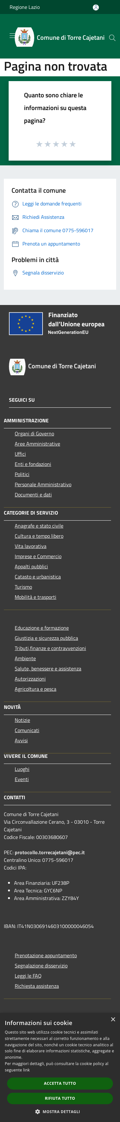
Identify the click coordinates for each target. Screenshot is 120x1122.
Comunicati (27, 730)
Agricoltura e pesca (35, 689)
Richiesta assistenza (37, 986)
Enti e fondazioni (33, 464)
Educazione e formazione (42, 628)
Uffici (20, 454)
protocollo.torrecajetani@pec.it (50, 852)
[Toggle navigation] (13, 35)
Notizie (22, 720)
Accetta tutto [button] (60, 1083)
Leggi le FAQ (28, 976)
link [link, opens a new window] (26, 1070)
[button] (60, 1111)
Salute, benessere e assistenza (48, 668)
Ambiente (25, 658)
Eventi (22, 779)
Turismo (23, 587)
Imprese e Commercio (38, 556)
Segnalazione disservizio (41, 965)
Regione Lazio (25, 7)
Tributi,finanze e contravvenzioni (50, 648)
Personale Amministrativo (43, 484)
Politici (22, 474)
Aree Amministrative (37, 443)
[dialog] (60, 1067)
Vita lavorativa (30, 546)
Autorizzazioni (30, 678)
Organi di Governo (34, 433)
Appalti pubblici (31, 566)
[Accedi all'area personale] (95, 7)
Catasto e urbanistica (38, 576)
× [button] (112, 1019)
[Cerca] (112, 38)
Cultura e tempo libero (39, 536)
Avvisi (21, 740)
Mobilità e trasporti (35, 597)
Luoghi (22, 769)
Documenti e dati (33, 494)
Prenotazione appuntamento (46, 955)
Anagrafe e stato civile (39, 526)
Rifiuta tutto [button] (60, 1098)
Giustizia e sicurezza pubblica (46, 638)
